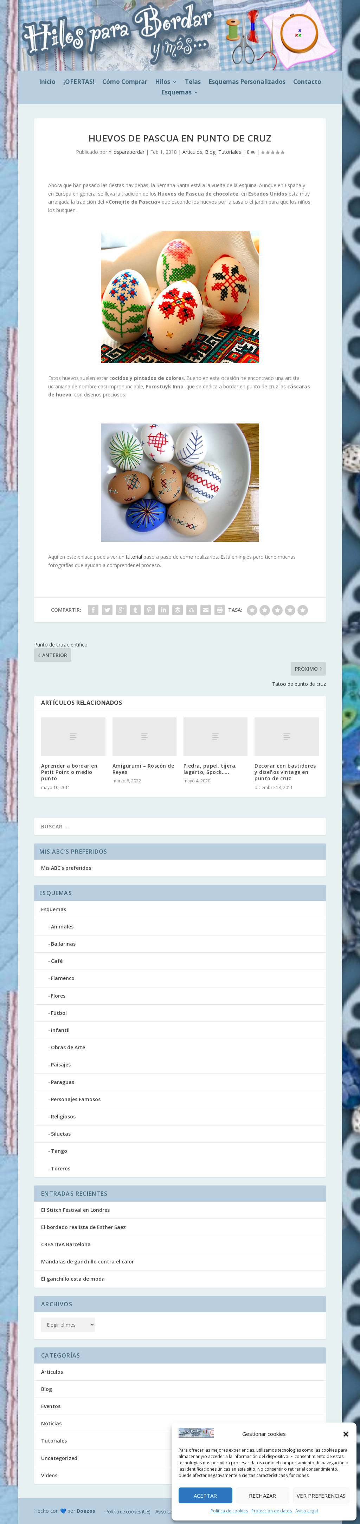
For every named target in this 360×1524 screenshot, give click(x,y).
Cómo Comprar (124, 82)
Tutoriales (229, 152)
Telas (193, 82)
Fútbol (59, 1013)
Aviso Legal (306, 1511)
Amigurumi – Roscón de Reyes (143, 768)
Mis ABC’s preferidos (66, 868)
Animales (62, 926)
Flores (58, 995)
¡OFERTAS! (79, 82)
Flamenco (63, 978)
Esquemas (176, 93)
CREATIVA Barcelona (66, 1244)
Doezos (86, 1510)
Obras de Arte (68, 1047)
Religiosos (63, 1116)
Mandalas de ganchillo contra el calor (87, 1261)
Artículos (192, 152)
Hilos (162, 82)
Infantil (60, 1030)
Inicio (47, 82)
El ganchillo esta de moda (73, 1278)
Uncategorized (59, 1458)
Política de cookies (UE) (127, 1511)
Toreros (60, 1168)
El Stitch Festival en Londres (75, 1210)
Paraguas (62, 1082)
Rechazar (262, 1495)
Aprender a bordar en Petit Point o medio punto (69, 772)
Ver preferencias (321, 1495)
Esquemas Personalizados (246, 82)
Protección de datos (271, 1511)
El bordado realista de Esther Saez (83, 1227)
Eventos (50, 1406)
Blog (210, 152)
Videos (49, 1475)
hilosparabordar (126, 152)
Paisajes (61, 1064)
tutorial (134, 556)
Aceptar (205, 1495)
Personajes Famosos (76, 1099)
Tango (59, 1151)
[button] (345, 1434)
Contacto (307, 82)
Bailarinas (63, 943)
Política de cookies (229, 1511)
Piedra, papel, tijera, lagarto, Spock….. (210, 768)
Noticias (51, 1423)
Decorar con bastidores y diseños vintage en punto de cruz (285, 772)
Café (57, 961)
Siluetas (61, 1133)
